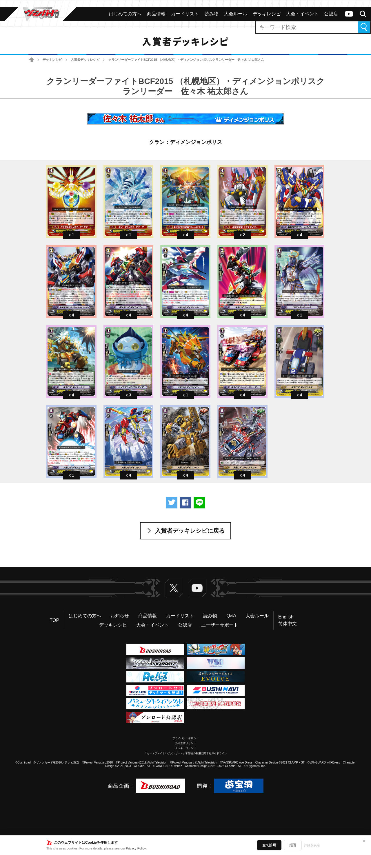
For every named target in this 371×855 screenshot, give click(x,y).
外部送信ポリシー (185, 743)
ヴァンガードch (349, 14)
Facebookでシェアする (185, 502)
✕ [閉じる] (364, 841)
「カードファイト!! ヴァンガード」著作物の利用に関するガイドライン (185, 753)
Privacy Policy (136, 848)
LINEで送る (199, 502)
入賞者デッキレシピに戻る (190, 531)
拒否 (292, 845)
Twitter (174, 588)
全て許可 (269, 845)
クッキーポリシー (185, 748)
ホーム (31, 59)
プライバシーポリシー (185, 738)
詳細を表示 (312, 845)
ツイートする (171, 502)
